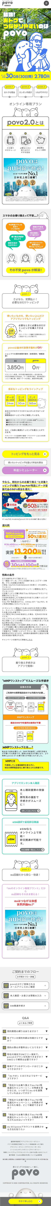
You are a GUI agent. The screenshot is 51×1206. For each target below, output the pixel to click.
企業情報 (39, 1155)
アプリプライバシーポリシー (30, 1142)
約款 (20, 1144)
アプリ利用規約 (12, 1144)
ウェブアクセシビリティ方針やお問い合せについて (30, 1152)
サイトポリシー (35, 1150)
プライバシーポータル (33, 1147)
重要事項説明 (15, 1142)
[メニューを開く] (46, 3)
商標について (8, 1152)
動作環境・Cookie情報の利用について (22, 1155)
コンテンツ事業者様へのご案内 (33, 1144)
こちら (30, 640)
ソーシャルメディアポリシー (20, 1150)
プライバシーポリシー (17, 1147)
